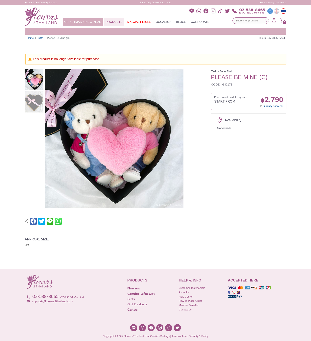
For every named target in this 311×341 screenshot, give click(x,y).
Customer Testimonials (192, 287)
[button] (282, 20)
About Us (184, 292)
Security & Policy (198, 336)
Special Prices (139, 21)
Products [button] (114, 21)
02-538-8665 (252, 10)
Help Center (186, 296)
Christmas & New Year (82, 21)
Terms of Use (179, 336)
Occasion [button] (164, 21)
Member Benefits (188, 305)
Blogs (181, 21)
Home (30, 38)
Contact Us (185, 309)
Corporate (200, 21)
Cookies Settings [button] (160, 336)
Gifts (40, 38)
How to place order (190, 300)
